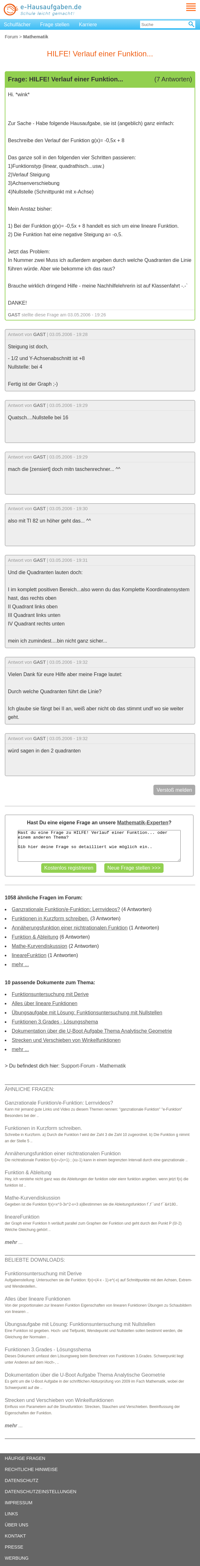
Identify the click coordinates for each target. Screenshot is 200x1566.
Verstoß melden (174, 790)
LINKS (11, 1513)
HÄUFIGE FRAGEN (25, 1458)
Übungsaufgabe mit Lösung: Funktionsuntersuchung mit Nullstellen (87, 1012)
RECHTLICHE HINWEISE (31, 1469)
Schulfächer (17, 24)
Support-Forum (78, 1065)
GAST (14, 314)
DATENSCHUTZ (21, 1480)
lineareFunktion (29, 955)
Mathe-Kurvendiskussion (39, 946)
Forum (11, 36)
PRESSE (14, 1547)
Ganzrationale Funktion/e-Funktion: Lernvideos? (66, 909)
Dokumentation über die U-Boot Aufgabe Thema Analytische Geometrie (92, 1031)
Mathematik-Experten (142, 822)
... (14, 1242)
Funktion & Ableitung (35, 937)
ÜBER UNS (16, 1524)
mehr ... (20, 964)
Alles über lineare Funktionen (44, 1003)
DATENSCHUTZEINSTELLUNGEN (40, 1491)
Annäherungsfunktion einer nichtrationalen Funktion (70, 927)
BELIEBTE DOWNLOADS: (35, 1260)
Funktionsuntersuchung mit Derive (50, 994)
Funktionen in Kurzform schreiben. (50, 918)
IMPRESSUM (18, 1502)
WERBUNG (17, 1558)
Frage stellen (55, 24)
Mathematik (113, 1065)
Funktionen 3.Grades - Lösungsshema (55, 1021)
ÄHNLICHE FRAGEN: (29, 1089)
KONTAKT (15, 1535)
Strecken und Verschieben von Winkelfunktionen (66, 1040)
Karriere (88, 24)
